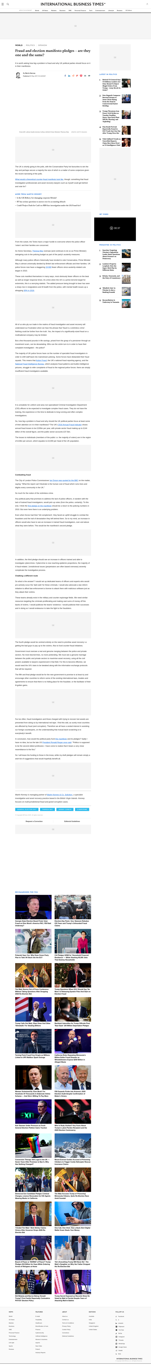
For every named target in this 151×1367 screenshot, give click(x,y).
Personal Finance (80, 10)
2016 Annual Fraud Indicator (70, 428)
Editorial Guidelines (72, 825)
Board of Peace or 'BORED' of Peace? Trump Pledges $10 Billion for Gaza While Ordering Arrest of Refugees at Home (33, 1267)
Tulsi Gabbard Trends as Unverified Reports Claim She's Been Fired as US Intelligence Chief (112, 142)
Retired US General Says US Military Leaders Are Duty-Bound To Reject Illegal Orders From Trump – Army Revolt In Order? (112, 85)
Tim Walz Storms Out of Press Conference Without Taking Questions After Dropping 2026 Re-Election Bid (32, 995)
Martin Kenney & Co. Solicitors (59, 798)
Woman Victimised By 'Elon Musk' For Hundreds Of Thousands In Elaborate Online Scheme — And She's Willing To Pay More (32, 1097)
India (90, 1323)
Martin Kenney (30, 73)
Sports (11, 1349)
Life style (11, 1346)
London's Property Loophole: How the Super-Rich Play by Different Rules (110, 267)
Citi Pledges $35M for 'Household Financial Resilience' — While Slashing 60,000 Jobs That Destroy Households (72, 961)
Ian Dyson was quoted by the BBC (64, 484)
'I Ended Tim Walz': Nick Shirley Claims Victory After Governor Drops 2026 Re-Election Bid (30, 1233)
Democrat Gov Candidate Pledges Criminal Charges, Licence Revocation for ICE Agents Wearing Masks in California (32, 1199)
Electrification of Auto (42, 1329)
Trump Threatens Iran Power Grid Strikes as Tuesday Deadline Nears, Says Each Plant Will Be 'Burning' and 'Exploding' (111, 116)
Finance (38, 1333)
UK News (45, 10)
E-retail (38, 1320)
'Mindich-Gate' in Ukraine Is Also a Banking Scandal (109, 290)
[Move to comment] (89, 76)
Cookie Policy (66, 1333)
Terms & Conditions (68, 1326)
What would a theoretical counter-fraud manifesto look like (39, 183)
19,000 (48, 271)
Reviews (119, 10)
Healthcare (39, 1326)
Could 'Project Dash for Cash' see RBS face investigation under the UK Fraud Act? (49, 209)
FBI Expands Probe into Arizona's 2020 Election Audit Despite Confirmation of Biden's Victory (70, 1097)
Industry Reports (40, 1356)
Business (62, 10)
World (37, 10)
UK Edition (128, 10)
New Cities (39, 1349)
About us (65, 1320)
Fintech (38, 1352)
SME (70, 10)
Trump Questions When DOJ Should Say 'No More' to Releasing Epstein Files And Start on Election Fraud (73, 995)
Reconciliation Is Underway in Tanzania (111, 301)
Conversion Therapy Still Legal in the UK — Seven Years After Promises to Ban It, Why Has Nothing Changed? (32, 1165)
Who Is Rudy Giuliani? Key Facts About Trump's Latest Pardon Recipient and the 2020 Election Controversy (71, 1131)
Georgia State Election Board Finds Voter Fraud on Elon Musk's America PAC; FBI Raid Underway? (33, 927)
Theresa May (37, 254)
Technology (12, 1339)
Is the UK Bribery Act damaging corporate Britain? (37, 201)
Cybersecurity (40, 1336)
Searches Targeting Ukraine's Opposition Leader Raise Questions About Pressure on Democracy (111, 254)
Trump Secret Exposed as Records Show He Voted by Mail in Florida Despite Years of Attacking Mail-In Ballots (72, 1301)
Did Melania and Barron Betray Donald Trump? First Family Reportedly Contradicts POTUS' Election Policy (32, 1301)
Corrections (65, 1336)
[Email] (85, 76)
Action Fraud (41, 364)
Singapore (92, 1326)
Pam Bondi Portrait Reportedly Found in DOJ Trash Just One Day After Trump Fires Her (111, 130)
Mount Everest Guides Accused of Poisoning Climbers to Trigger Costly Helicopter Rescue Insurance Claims (72, 1165)
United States (93, 1333)
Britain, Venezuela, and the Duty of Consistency (111, 277)
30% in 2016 (29, 294)
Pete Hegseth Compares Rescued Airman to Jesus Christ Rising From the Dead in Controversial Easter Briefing (111, 100)
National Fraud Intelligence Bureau (29, 367)
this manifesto (61, 742)
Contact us (65, 1323)
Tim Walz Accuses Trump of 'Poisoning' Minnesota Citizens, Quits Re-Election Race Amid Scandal (72, 1199)
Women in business (41, 1343)
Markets (53, 10)
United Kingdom (94, 1329)
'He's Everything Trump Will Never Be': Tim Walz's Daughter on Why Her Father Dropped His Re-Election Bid (72, 1267)
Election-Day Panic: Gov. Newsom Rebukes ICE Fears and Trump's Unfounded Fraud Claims (72, 927)
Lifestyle (111, 10)
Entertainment (100, 10)
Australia (91, 1320)
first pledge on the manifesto (40, 509)
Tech (90, 10)
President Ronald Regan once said (56, 746)
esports (38, 1346)
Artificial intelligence (41, 1339)
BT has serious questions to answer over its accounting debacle (41, 205)
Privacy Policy (66, 1329)
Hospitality (39, 1323)
